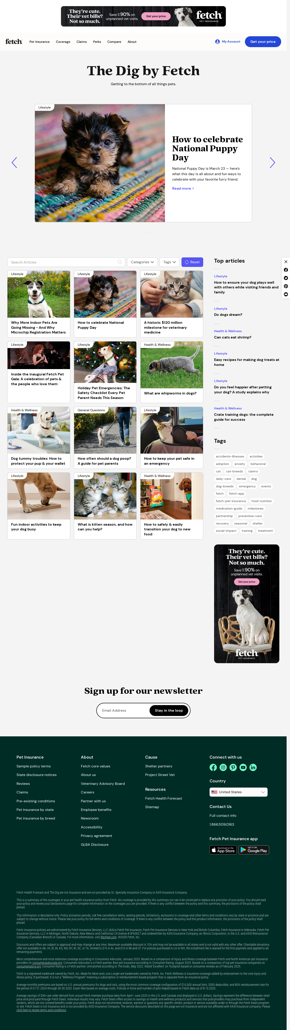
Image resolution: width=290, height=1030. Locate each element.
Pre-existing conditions (36, 801)
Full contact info (223, 815)
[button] (39, 42)
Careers (87, 792)
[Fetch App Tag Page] (236, 493)
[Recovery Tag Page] (222, 523)
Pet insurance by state (35, 809)
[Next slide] (273, 162)
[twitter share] (286, 278)
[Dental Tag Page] (241, 479)
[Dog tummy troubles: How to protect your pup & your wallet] (38, 430)
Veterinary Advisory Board (103, 783)
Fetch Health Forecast (163, 798)
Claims (22, 792)
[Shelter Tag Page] (257, 523)
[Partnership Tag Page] (224, 516)
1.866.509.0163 (222, 824)
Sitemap (152, 807)
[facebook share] (286, 270)
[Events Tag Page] (266, 486)
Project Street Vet (160, 774)
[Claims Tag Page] (253, 471)
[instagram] (223, 767)
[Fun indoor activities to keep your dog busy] (38, 496)
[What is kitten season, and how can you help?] (105, 496)
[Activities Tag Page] (256, 456)
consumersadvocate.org (47, 963)
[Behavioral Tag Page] (258, 464)
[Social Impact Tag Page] (226, 531)
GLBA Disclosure (95, 844)
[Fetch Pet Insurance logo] (13, 41)
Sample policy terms (34, 766)
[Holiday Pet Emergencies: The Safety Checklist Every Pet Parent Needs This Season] (105, 362)
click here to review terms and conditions (41, 1010)
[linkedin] (253, 767)
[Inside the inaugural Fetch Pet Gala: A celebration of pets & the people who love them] (38, 355)
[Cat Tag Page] (218, 471)
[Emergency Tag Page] (247, 486)
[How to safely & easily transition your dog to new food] (171, 496)
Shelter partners (158, 766)
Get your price (263, 41)
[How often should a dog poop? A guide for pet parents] (105, 430)
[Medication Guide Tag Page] (229, 508)
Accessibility (91, 827)
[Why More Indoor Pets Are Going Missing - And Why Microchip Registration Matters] (38, 294)
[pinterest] (233, 767)
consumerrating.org (29, 966)
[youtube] (243, 767)
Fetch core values (95, 766)
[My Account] (227, 41)
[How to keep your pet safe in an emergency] (171, 430)
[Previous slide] (14, 162)
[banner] (246, 603)
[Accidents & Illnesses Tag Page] (230, 456)
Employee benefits (96, 809)
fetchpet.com (109, 937)
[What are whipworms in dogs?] (171, 364)
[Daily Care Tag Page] (223, 479)
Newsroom (90, 818)
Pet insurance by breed (36, 818)
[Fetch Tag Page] (219, 493)
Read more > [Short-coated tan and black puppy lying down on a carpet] (183, 188)
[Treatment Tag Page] (265, 531)
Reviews (23, 783)
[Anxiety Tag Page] (240, 464)
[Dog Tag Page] (254, 479)
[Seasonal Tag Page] (240, 523)
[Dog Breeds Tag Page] (224, 486)
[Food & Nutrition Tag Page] (262, 501)
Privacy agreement (96, 835)
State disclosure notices (37, 774)
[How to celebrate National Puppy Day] (105, 294)
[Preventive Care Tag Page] (250, 516)
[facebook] (213, 767)
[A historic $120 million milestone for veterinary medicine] (171, 294)
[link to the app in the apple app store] (223, 849)
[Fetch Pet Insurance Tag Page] (231, 501)
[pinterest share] (286, 286)
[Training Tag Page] (247, 531)
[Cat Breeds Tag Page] (234, 471)
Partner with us (93, 801)
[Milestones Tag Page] (255, 508)
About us (88, 774)
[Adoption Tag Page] (222, 464)
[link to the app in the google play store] (254, 849)
